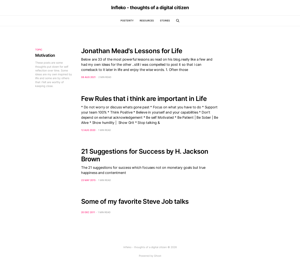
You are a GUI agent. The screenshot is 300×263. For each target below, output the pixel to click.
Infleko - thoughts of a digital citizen (150, 7)
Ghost (157, 255)
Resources (147, 20)
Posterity (127, 20)
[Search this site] (178, 21)
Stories (165, 20)
